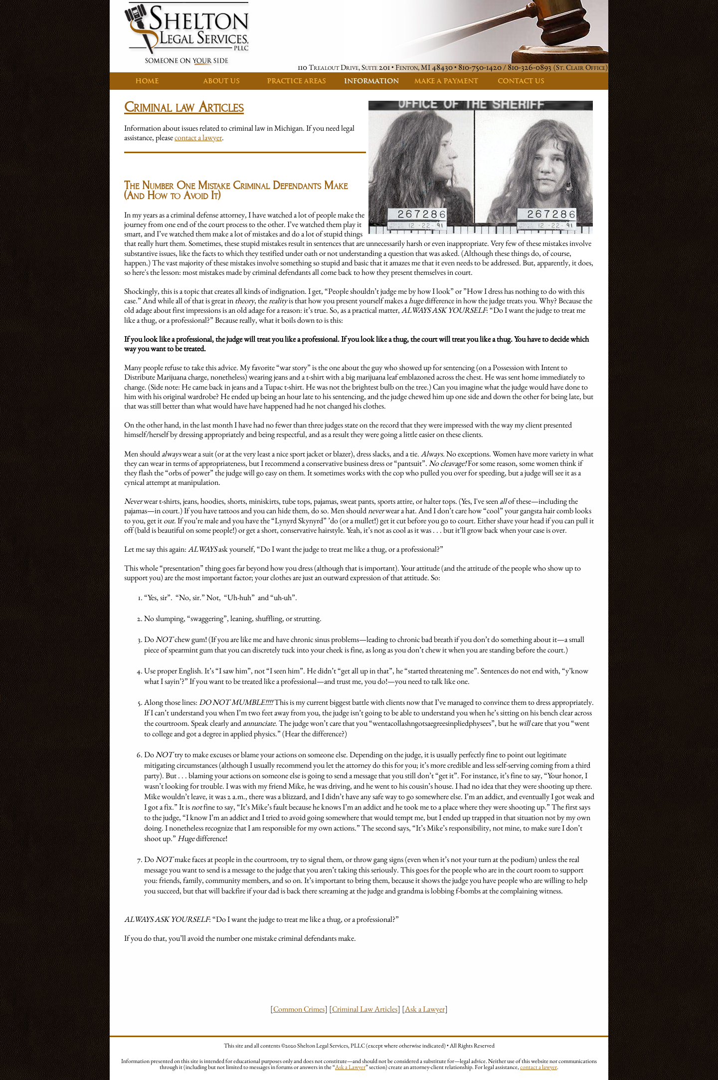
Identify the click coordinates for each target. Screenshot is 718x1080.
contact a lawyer (198, 137)
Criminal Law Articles (364, 1009)
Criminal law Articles (184, 107)
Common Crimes (299, 1009)
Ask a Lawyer (425, 1009)
